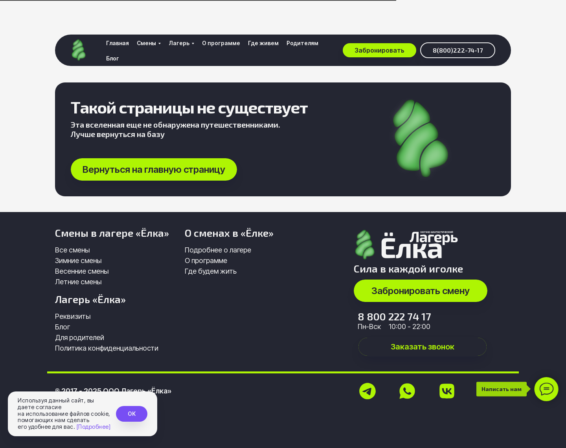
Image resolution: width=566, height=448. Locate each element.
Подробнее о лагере (218, 250)
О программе (221, 16)
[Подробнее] (94, 426)
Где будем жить (211, 271)
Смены (146, 16)
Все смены (72, 250)
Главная (117, 16)
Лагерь (179, 16)
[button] (379, 23)
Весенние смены (81, 271)
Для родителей (79, 337)
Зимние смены (78, 260)
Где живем (263, 16)
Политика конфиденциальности (106, 348)
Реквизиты (72, 316)
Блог (112, 31)
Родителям (302, 16)
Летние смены (78, 282)
